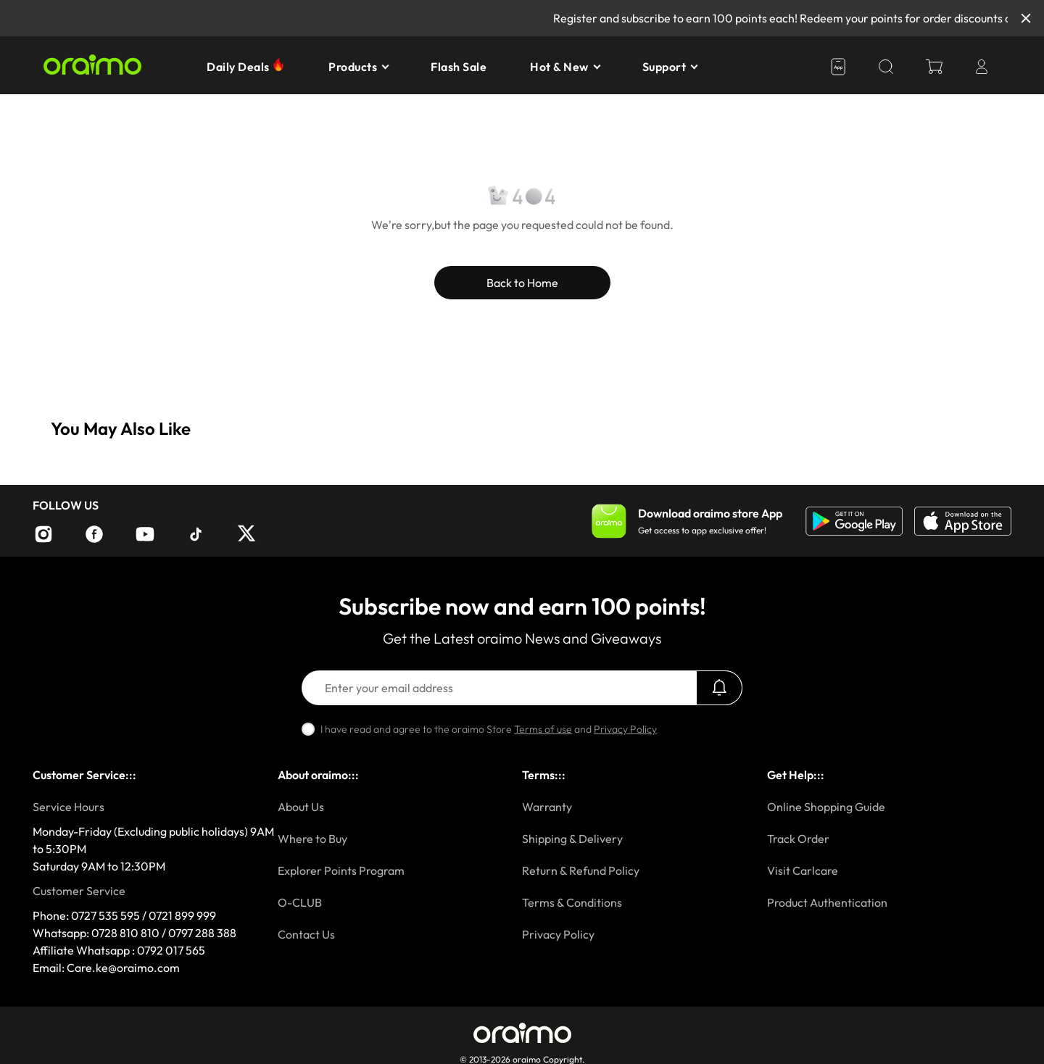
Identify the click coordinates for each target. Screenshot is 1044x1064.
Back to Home (522, 282)
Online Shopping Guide (826, 806)
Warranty (547, 806)
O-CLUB (300, 902)
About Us (301, 806)
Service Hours (68, 806)
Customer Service (79, 891)
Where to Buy (312, 838)
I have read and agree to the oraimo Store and (488, 729)
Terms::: (544, 775)
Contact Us (306, 934)
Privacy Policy (625, 729)
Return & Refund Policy (580, 870)
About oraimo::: (318, 775)
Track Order (798, 838)
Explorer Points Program (341, 870)
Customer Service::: (84, 775)
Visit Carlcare (802, 870)
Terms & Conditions (572, 902)
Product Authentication (827, 902)
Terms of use (543, 729)
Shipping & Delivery (572, 838)
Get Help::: (795, 775)
